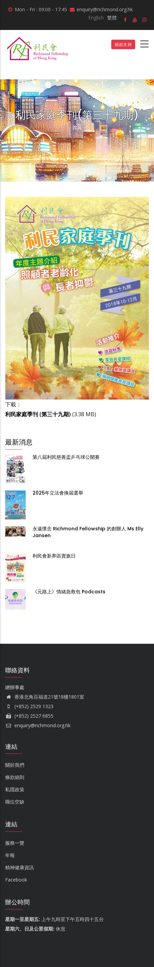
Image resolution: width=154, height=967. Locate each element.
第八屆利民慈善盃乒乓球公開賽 (66, 457)
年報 (10, 855)
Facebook (16, 879)
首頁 (77, 127)
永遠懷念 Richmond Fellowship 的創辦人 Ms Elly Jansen (88, 532)
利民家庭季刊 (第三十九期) (38, 414)
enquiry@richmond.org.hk (37, 725)
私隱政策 (14, 789)
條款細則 (14, 777)
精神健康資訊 (19, 867)
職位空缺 (14, 801)
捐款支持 (123, 44)
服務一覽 (14, 843)
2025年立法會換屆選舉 (58, 492)
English (96, 17)
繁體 (112, 17)
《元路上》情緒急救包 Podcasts (70, 591)
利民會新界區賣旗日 (54, 555)
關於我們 (14, 765)
